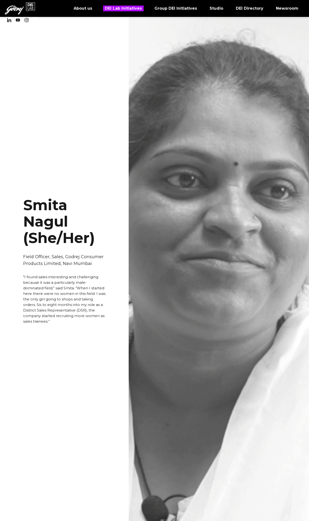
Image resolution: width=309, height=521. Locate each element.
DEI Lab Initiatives (123, 8)
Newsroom (286, 8)
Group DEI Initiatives (175, 8)
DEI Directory (249, 8)
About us (82, 8)
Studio (216, 8)
